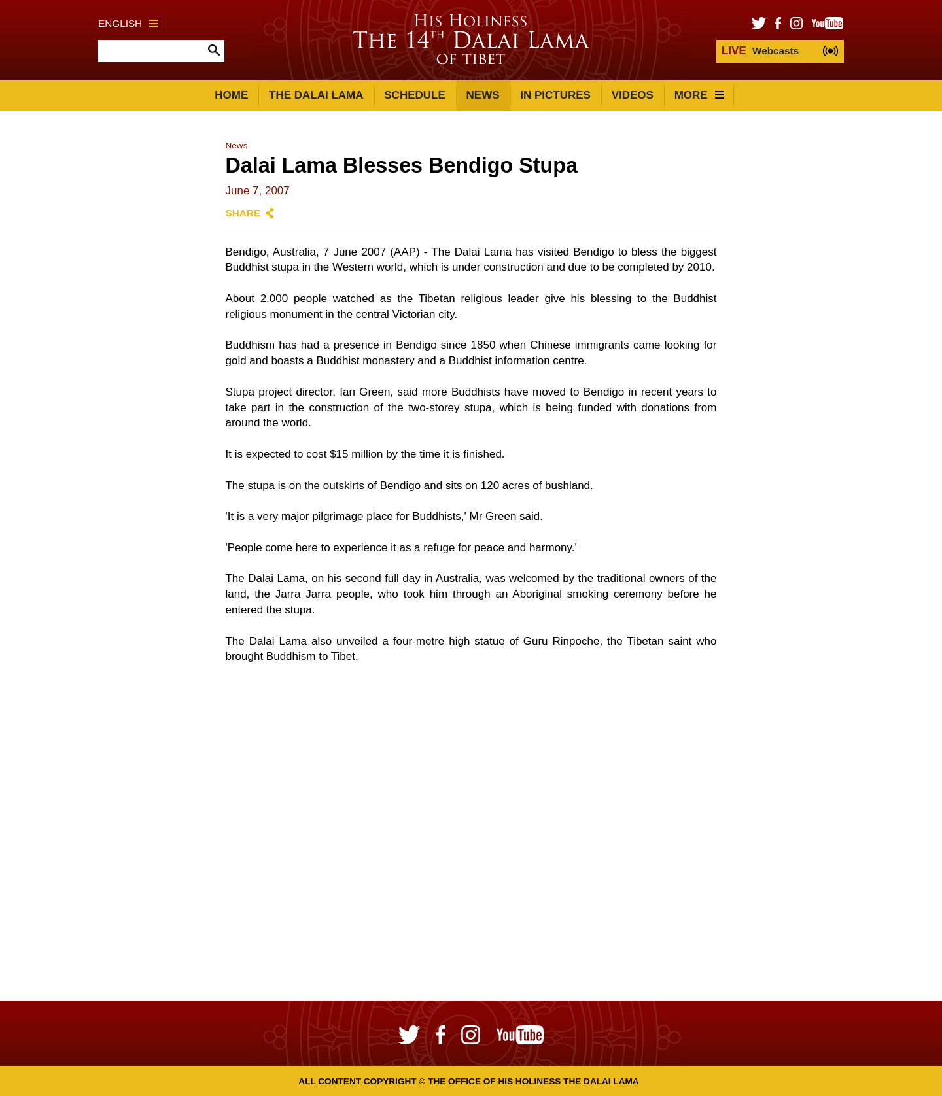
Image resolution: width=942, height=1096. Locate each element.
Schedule (414, 95)
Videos (633, 95)
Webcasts (760, 50)
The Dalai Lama (316, 95)
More (699, 95)
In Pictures (555, 95)
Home (231, 95)
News (483, 95)
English (128, 23)
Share (242, 212)
